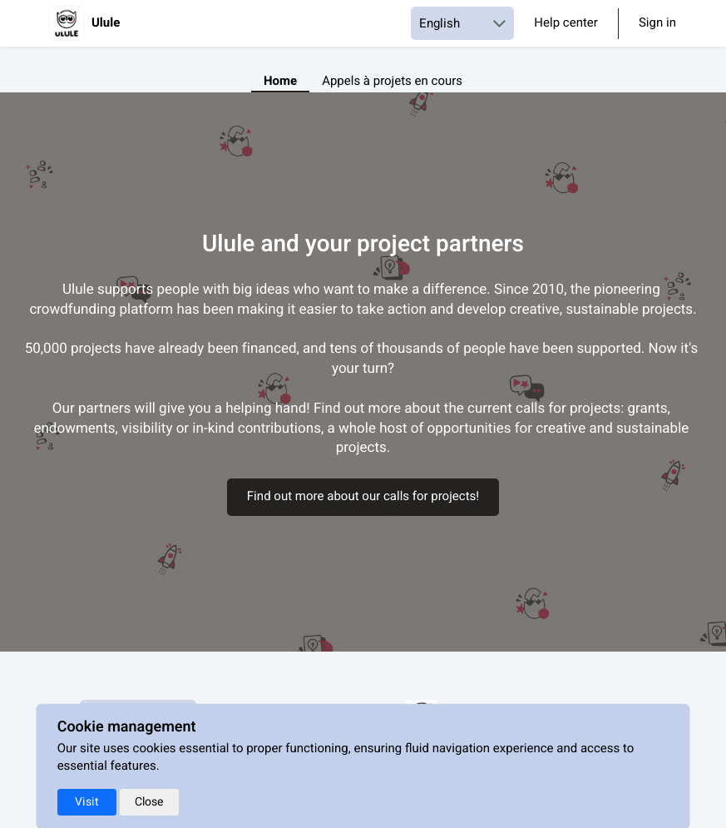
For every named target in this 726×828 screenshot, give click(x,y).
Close (149, 802)
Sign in (657, 23)
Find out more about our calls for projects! (363, 497)
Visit (87, 802)
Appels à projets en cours (392, 81)
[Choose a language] (462, 23)
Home (280, 81)
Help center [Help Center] (566, 23)
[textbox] (363, 369)
